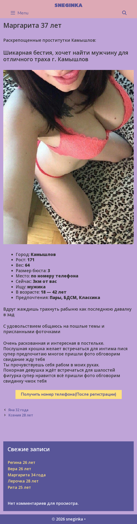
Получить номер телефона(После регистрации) (68, 394)
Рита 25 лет (19, 487)
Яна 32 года (18, 409)
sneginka (68, 5)
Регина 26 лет (21, 462)
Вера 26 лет (19, 468)
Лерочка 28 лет (23, 481)
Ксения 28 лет (20, 415)
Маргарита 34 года (27, 474)
